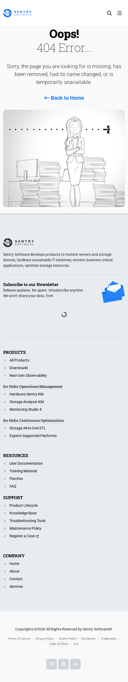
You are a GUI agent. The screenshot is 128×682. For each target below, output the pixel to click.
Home (14, 563)
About (14, 571)
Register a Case (22, 536)
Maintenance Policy (25, 528)
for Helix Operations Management (32, 386)
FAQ (12, 486)
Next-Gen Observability (28, 375)
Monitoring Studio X (25, 409)
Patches (16, 479)
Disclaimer (88, 638)
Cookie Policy (67, 638)
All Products (19, 360)
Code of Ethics (59, 644)
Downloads (18, 368)
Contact (16, 579)
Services (16, 586)
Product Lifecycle (23, 505)
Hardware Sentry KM (26, 394)
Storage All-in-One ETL (27, 428)
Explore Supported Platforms (33, 436)
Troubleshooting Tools (27, 521)
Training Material (23, 471)
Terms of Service (19, 638)
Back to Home (64, 98)
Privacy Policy (45, 638)
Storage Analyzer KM (26, 402)
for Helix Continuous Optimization (33, 420)
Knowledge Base (23, 513)
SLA (76, 644)
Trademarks (109, 638)
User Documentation (26, 463)
